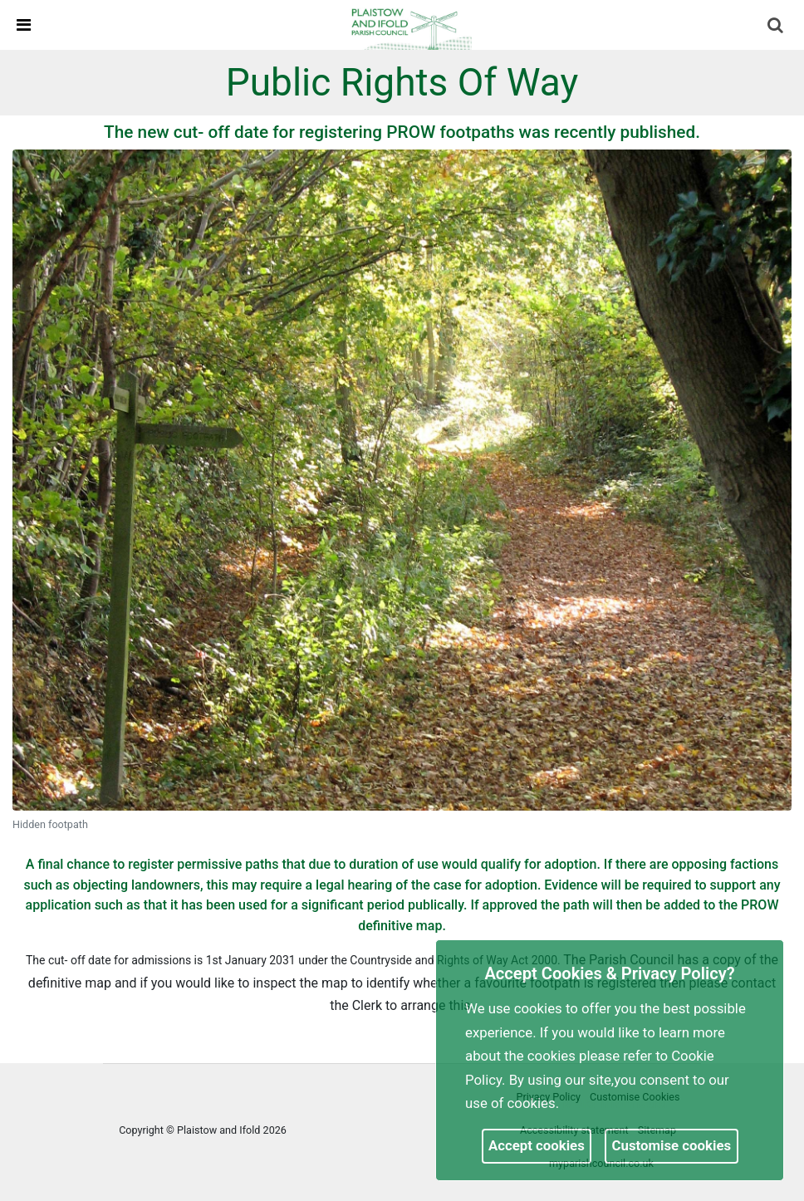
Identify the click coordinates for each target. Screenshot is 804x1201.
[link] (409, 24)
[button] (776, 26)
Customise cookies (672, 1145)
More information (617, 1103)
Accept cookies (536, 1145)
